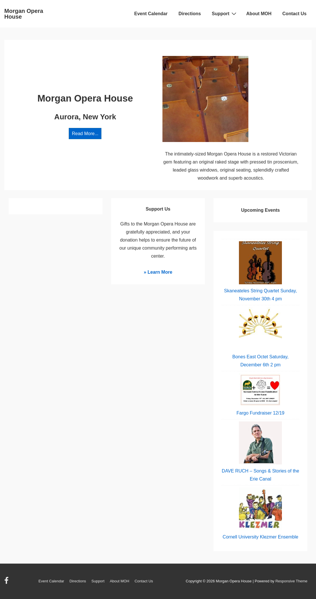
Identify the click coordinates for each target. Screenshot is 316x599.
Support (225, 13)
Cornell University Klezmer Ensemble (260, 536)
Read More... (85, 133)
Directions (189, 13)
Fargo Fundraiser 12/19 (260, 413)
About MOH (259, 13)
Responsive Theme (291, 581)
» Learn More (158, 272)
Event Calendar (151, 13)
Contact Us (294, 13)
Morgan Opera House (23, 14)
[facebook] (7, 582)
